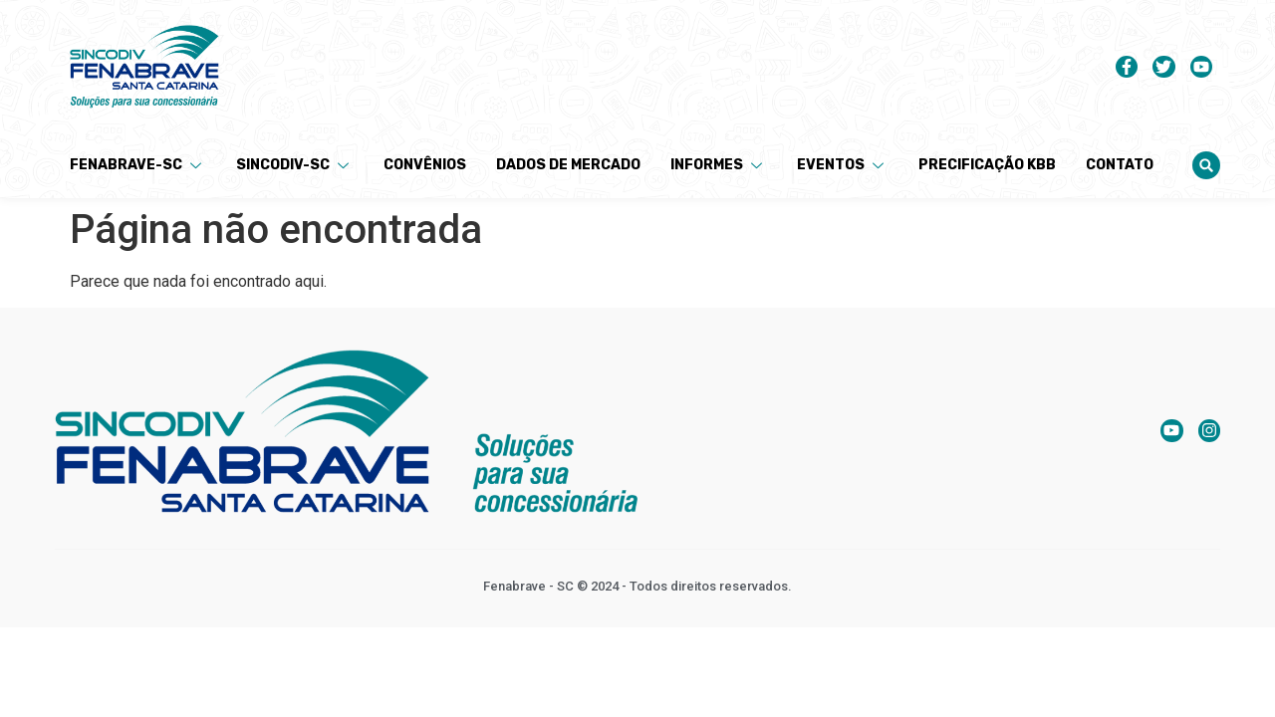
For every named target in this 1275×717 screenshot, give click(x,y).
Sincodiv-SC (295, 164)
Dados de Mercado (568, 164)
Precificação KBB (987, 164)
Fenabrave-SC (138, 164)
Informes (718, 164)
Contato (1119, 164)
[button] (1206, 165)
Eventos (843, 164)
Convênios (424, 164)
